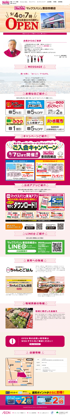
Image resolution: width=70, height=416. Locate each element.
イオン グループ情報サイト (20, 412)
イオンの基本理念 (32, 412)
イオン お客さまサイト (44, 412)
